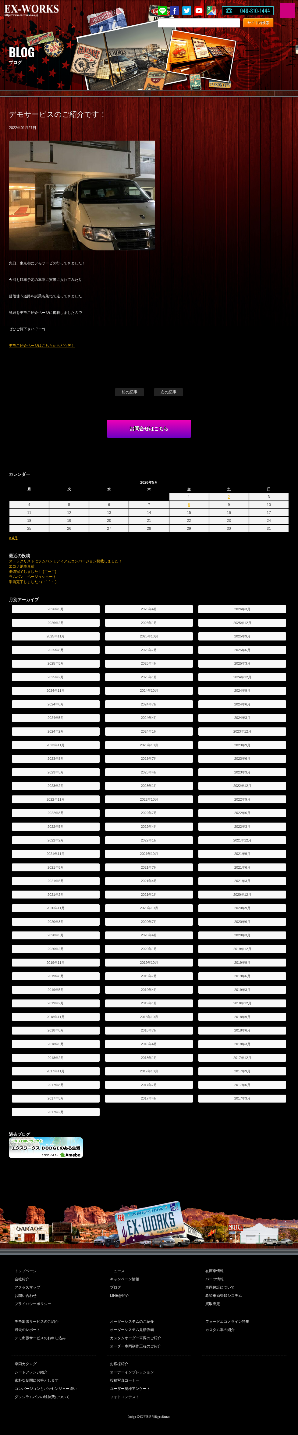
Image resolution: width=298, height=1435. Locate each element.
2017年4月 (149, 1098)
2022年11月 (56, 799)
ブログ (115, 1287)
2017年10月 (149, 1071)
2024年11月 (56, 690)
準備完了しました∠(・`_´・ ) (32, 582)
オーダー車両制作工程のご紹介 (135, 1346)
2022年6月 (242, 813)
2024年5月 (56, 717)
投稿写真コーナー (124, 1380)
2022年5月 (56, 826)
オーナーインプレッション (132, 1372)
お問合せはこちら (149, 428)
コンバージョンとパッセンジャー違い (46, 1389)
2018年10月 (149, 1017)
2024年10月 (149, 690)
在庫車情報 (214, 1271)
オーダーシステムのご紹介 (132, 1321)
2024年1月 (149, 731)
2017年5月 (56, 1098)
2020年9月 (242, 908)
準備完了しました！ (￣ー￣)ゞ (34, 571)
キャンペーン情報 (124, 1279)
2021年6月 (242, 867)
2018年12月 (242, 1003)
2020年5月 (56, 935)
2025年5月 (56, 663)
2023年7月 (149, 758)
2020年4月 (149, 935)
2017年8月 (56, 1085)
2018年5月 (56, 1044)
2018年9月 (242, 1017)
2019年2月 (56, 1003)
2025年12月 (242, 623)
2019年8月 (56, 976)
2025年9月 (242, 636)
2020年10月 (149, 908)
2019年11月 (56, 962)
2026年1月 (149, 623)
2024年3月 (242, 717)
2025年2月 (56, 677)
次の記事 (168, 392)
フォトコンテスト (124, 1397)
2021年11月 (56, 854)
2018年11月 (56, 1017)
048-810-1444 (255, 11)
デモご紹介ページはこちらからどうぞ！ (42, 345)
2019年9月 (242, 962)
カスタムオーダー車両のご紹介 (135, 1338)
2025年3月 (242, 663)
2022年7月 (149, 813)
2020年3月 (242, 935)
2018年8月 (56, 1030)
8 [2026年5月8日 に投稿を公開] (189, 505)
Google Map (211, 10)
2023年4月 (149, 772)
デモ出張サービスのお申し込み (40, 1338)
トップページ (26, 1271)
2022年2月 (56, 840)
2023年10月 (149, 745)
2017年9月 (242, 1071)
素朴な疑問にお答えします (37, 1380)
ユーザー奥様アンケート (130, 1389)
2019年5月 (56, 990)
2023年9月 (242, 745)
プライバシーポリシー (33, 1304)
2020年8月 (56, 922)
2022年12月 (242, 785)
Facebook (174, 10)
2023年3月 (242, 772)
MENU (287, 10)
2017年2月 (56, 1112)
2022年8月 (56, 813)
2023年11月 (56, 745)
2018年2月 (56, 1058)
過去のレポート (27, 1330)
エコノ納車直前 (21, 566)
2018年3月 (242, 1044)
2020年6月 (242, 922)
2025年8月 (56, 650)
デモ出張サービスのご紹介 (37, 1321)
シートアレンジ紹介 (31, 1372)
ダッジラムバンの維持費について (42, 1397)
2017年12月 (242, 1058)
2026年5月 (56, 609)
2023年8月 (56, 758)
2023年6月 (242, 758)
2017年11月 (56, 1071)
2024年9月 (242, 690)
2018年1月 (149, 1058)
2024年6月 (242, 704)
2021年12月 (242, 840)
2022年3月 (242, 826)
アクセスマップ (27, 1287)
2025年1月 (149, 677)
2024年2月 (56, 731)
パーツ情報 (214, 1279)
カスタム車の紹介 (220, 1330)
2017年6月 (242, 1085)
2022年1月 (149, 840)
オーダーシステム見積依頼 (132, 1330)
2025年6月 (242, 650)
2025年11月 (56, 636)
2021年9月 (242, 854)
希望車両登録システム (223, 1295)
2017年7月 (149, 1085)
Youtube (199, 10)
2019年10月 (149, 962)
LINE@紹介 (119, 1295)
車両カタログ (26, 1364)
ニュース (117, 1271)
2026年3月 (242, 609)
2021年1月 (149, 894)
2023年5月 (56, 772)
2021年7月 (149, 867)
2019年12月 (242, 949)
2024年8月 (56, 704)
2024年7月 (149, 704)
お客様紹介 (119, 1364)
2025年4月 (149, 663)
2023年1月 (149, 785)
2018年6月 (242, 1030)
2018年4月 (149, 1044)
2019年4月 (149, 990)
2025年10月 (149, 636)
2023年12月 (242, 731)
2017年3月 (242, 1098)
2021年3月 (242, 881)
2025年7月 (149, 650)
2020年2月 (56, 949)
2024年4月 (149, 717)
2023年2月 (56, 785)
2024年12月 (242, 677)
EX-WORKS (41, 10)
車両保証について (220, 1287)
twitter (186, 10)
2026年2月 (56, 623)
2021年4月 (149, 881)
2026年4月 (149, 609)
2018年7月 (149, 1030)
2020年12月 (242, 894)
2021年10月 (149, 854)
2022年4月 (149, 826)
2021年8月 (56, 867)
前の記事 (129, 392)
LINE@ (162, 10)
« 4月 (13, 538)
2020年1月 (149, 949)
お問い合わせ (26, 1295)
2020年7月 (149, 922)
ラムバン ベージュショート (32, 577)
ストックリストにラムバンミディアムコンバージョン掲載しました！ (65, 561)
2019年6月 (242, 976)
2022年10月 (149, 799)
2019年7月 (149, 976)
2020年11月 (56, 908)
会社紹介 (22, 1279)
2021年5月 (56, 881)
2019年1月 (149, 1003)
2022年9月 (242, 799)
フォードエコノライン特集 (227, 1321)
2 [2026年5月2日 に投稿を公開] (229, 497)
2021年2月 (56, 894)
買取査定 (212, 1304)
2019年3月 (242, 990)
